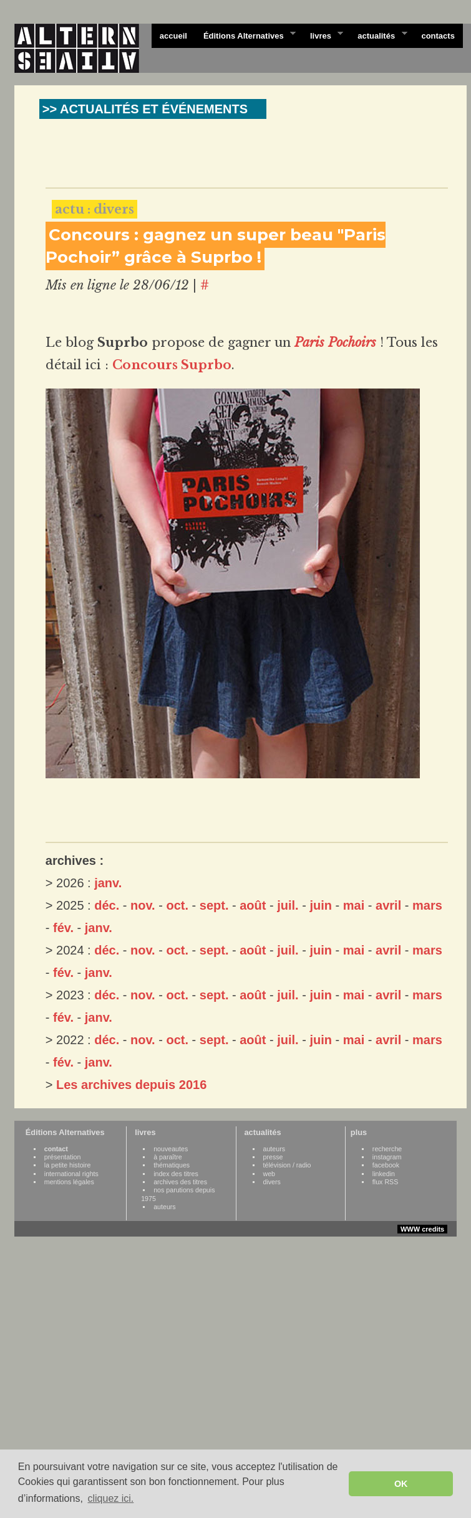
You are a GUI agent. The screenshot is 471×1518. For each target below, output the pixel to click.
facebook (385, 1165)
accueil (173, 35)
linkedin (383, 1173)
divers (272, 1182)
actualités (378, 34)
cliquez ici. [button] (110, 1498)
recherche (387, 1149)
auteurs (164, 1206)
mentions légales (69, 1182)
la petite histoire (67, 1165)
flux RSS (385, 1182)
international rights (71, 1173)
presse (273, 1157)
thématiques (171, 1165)
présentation (62, 1157)
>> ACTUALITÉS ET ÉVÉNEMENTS (145, 109)
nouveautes (170, 1149)
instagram (387, 1157)
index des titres (175, 1173)
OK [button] (401, 1484)
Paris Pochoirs (335, 342)
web (269, 1173)
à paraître (167, 1157)
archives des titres (180, 1182)
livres (322, 34)
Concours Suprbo (171, 364)
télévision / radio (287, 1165)
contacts (437, 35)
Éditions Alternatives (245, 34)
